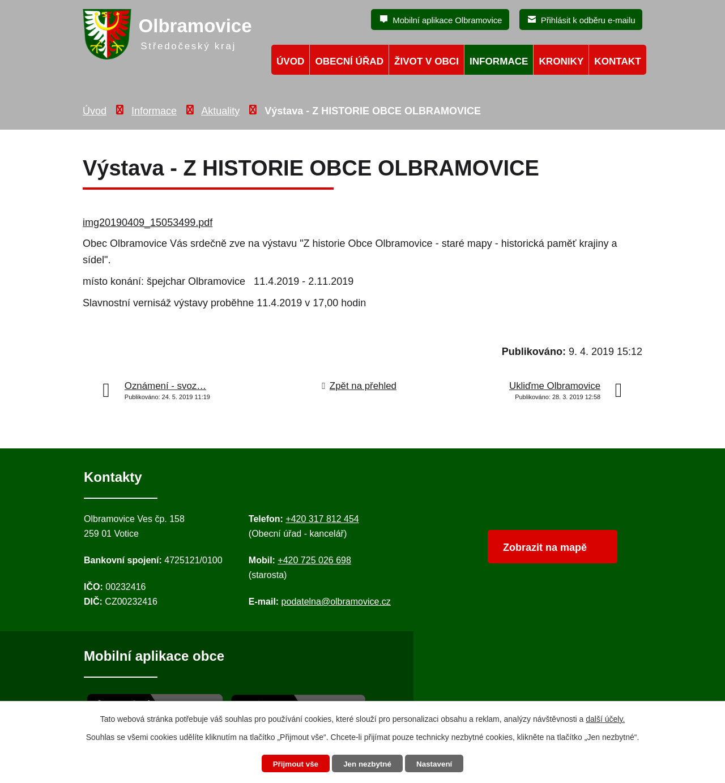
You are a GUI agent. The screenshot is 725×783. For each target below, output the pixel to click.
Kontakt (617, 61)
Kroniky (561, 61)
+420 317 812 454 (322, 519)
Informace (154, 111)
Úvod (94, 111)
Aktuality (220, 111)
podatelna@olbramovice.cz (336, 601)
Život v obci (426, 61)
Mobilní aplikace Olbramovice (447, 20)
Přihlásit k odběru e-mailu (588, 20)
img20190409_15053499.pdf (147, 222)
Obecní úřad (349, 61)
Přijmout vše (293, 763)
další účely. (605, 718)
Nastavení (437, 763)
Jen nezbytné (368, 763)
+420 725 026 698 (314, 560)
